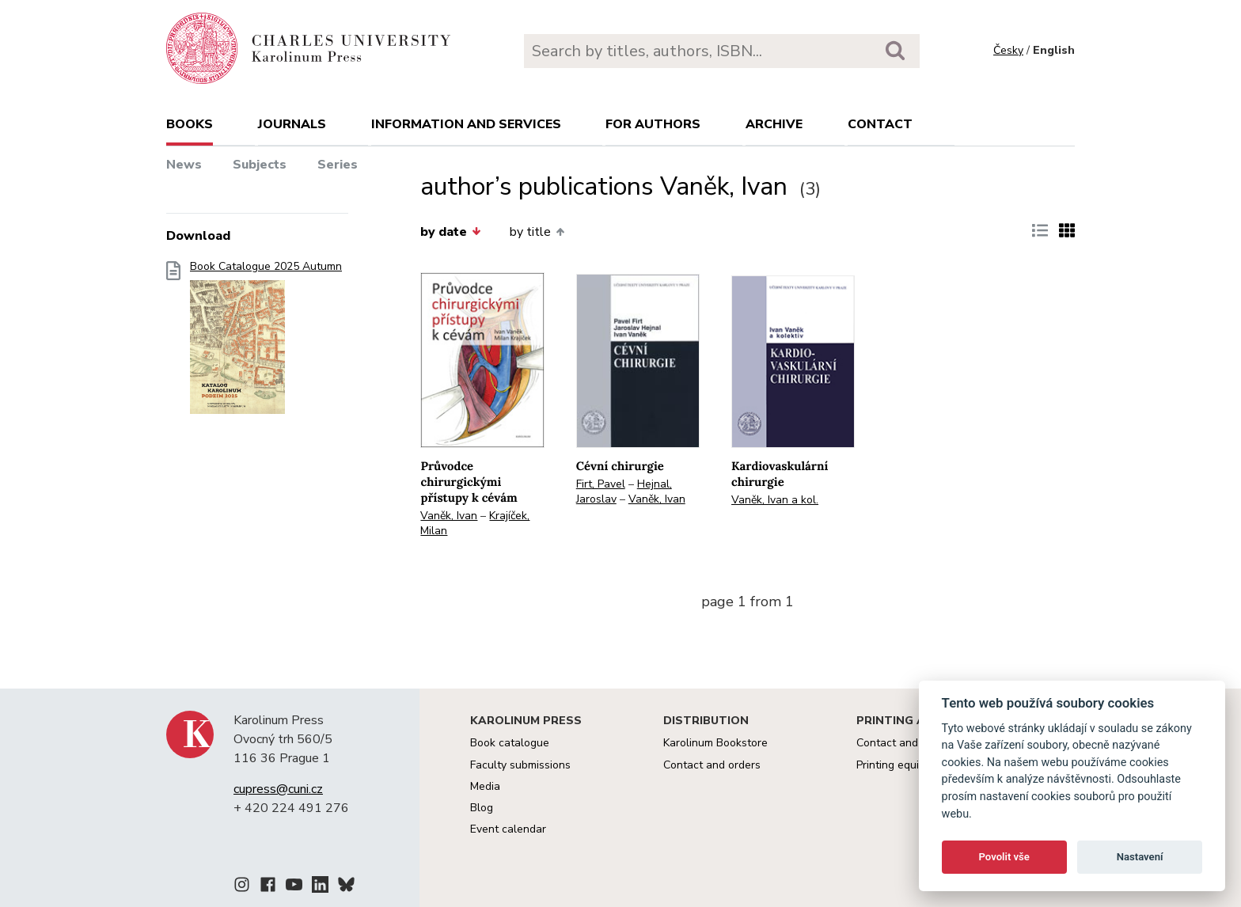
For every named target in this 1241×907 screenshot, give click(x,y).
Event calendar (508, 829)
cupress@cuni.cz (278, 789)
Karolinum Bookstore (715, 742)
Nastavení (1140, 857)
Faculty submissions (520, 764)
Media (485, 786)
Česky (1008, 50)
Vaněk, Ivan (448, 515)
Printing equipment (903, 764)
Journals (292, 124)
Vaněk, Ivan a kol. (774, 499)
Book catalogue (509, 742)
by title (537, 232)
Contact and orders (712, 764)
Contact (880, 124)
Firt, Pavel (600, 483)
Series (337, 164)
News (184, 164)
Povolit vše (1004, 857)
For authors (652, 124)
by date (450, 232)
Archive (774, 124)
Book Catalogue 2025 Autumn (266, 342)
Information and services (466, 124)
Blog (481, 807)
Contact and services (909, 742)
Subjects (260, 164)
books (189, 124)
